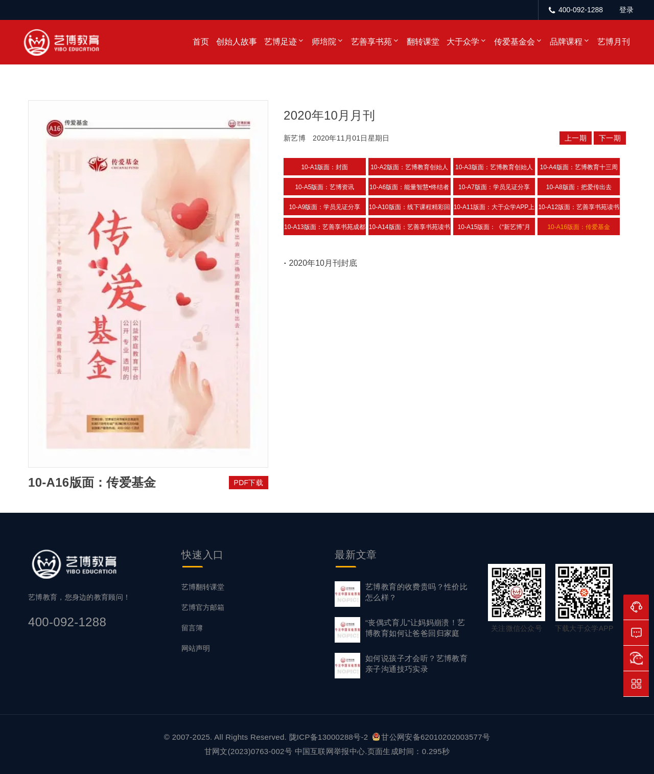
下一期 (610, 138)
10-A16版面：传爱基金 (578, 227)
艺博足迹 (280, 41)
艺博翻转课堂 (202, 587)
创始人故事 (236, 41)
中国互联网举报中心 (330, 751)
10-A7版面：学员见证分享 (494, 187)
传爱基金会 (514, 41)
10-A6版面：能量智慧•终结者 (409, 187)
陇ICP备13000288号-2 (329, 737)
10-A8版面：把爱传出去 (579, 187)
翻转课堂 (423, 41)
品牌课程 (566, 41)
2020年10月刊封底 (323, 263)
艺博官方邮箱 (202, 607)
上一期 (576, 138)
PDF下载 (249, 483)
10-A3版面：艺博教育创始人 (494, 167)
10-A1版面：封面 (324, 167)
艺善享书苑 (371, 41)
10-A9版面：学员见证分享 (324, 207)
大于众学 (463, 41)
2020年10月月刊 (329, 115)
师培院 (324, 41)
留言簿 (192, 628)
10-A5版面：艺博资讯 (324, 187)
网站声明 (195, 648)
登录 (626, 10)
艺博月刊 (613, 41)
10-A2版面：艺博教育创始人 (409, 167)
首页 (201, 41)
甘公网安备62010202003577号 (431, 737)
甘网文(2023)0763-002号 (248, 751)
